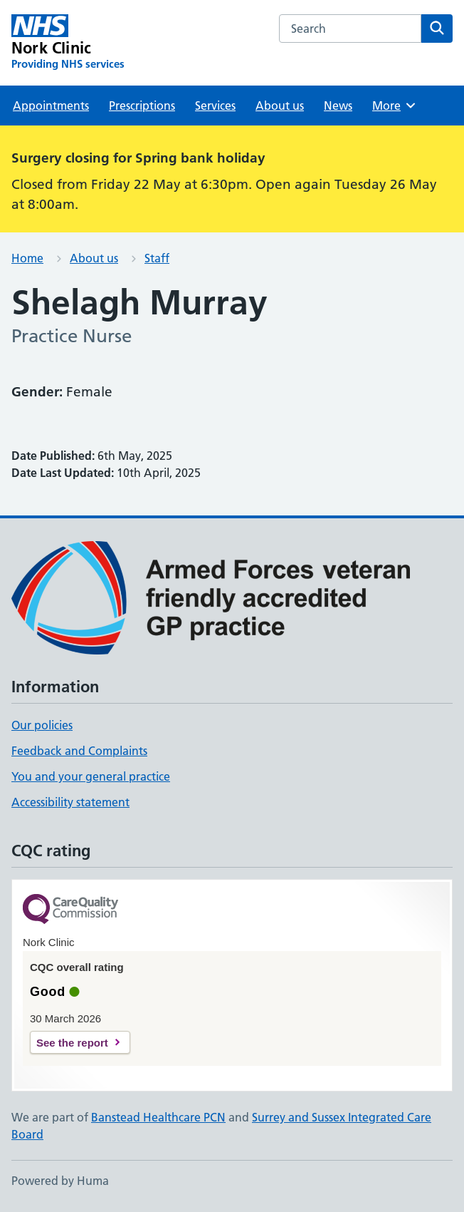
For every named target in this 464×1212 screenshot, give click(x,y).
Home (27, 258)
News (338, 105)
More (394, 105)
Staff (156, 258)
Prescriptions (142, 105)
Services (215, 105)
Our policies (42, 725)
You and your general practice (90, 776)
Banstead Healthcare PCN (158, 1117)
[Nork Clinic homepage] (68, 42)
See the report (72, 1043)
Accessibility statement (70, 802)
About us (279, 105)
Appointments (51, 105)
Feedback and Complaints (79, 751)
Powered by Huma (60, 1181)
